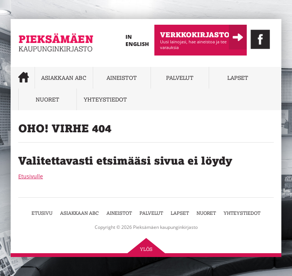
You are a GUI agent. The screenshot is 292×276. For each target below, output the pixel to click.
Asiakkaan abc (63, 78)
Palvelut (180, 78)
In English (137, 40)
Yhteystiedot (105, 99)
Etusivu (42, 213)
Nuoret (47, 99)
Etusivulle (30, 176)
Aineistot (121, 78)
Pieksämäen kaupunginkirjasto (41, 63)
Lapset (237, 78)
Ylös (146, 249)
